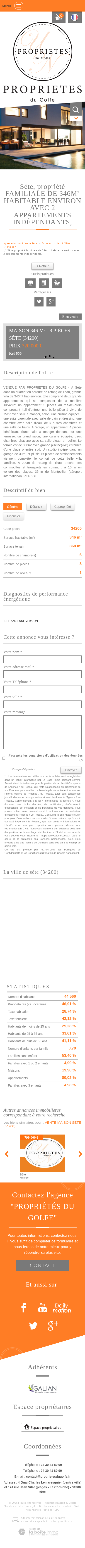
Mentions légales (28, 1506)
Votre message (14, 712)
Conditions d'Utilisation (40, 853)
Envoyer (71, 770)
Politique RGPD (51, 1509)
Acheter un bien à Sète (56, 243)
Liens (60, 1506)
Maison (11, 246)
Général (12, 506)
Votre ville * (12, 697)
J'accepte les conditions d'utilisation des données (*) (46, 757)
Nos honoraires (47, 1506)
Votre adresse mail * (18, 667)
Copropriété (62, 506)
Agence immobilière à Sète (20, 243)
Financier (13, 516)
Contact (42, 1265)
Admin (68, 1506)
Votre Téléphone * (17, 682)
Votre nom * (12, 652)
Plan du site (10, 1506)
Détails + (36, 506)
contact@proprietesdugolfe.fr (48, 1476)
